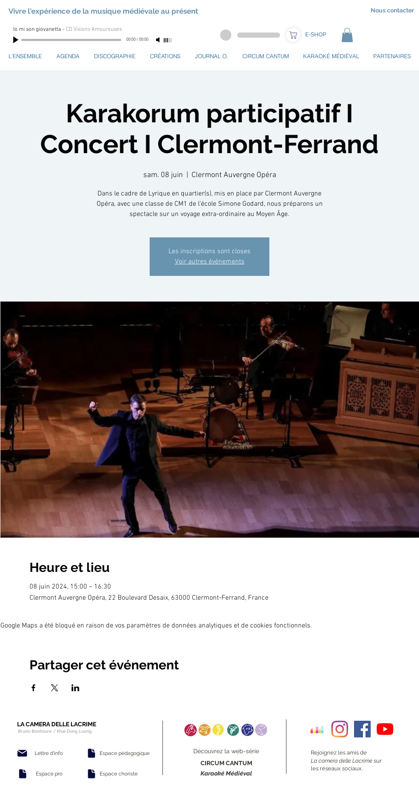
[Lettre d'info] (48, 753)
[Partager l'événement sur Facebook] (34, 687)
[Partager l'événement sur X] (54, 687)
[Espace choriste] (118, 773)
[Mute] (158, 40)
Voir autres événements (210, 261)
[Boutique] (293, 35)
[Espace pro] (49, 773)
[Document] (22, 773)
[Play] (16, 39)
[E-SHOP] (315, 34)
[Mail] (22, 753)
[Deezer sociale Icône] (317, 729)
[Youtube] (385, 729)
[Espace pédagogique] (125, 753)
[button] (347, 35)
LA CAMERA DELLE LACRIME (56, 724)
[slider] (168, 40)
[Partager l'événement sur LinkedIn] (75, 687)
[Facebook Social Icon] (362, 729)
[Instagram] (339, 729)
